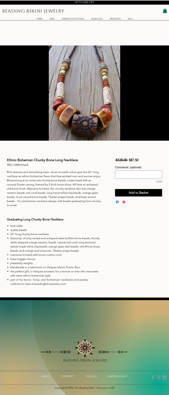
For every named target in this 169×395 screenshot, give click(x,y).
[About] (46, 376)
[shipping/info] (117, 376)
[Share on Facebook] (117, 202)
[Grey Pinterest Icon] (159, 377)
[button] (165, 10)
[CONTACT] (68, 376)
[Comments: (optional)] (138, 174)
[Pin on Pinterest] (124, 202)
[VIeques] (91, 376)
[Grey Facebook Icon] (153, 377)
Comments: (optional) (128, 167)
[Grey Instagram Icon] (164, 377)
